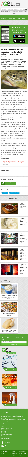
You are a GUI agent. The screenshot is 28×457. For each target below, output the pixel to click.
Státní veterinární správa (6, 434)
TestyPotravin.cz (3, 18)
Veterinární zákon (15, 192)
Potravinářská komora (6, 429)
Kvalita (10, 16)
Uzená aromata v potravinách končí (13, 208)
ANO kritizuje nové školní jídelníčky (9, 309)
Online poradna (12, 18)
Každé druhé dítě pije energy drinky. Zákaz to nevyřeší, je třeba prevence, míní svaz (14, 269)
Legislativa (22, 16)
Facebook (7, 442)
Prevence (5, 192)
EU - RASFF (4, 431)
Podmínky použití (13, 453)
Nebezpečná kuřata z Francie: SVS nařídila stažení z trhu (9, 325)
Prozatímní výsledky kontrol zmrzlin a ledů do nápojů (14, 223)
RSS (6, 446)
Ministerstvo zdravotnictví (6, 435)
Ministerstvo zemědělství (6, 428)
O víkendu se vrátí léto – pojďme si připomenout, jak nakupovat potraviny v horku (14, 238)
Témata (18, 18)
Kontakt (23, 18)
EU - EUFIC (4, 432)
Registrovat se (14, 344)
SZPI (2, 426)
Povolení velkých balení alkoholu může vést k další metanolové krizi (13, 254)
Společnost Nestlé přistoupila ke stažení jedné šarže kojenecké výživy (9, 291)
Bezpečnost (15, 16)
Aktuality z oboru (4, 16)
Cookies (13, 455)
